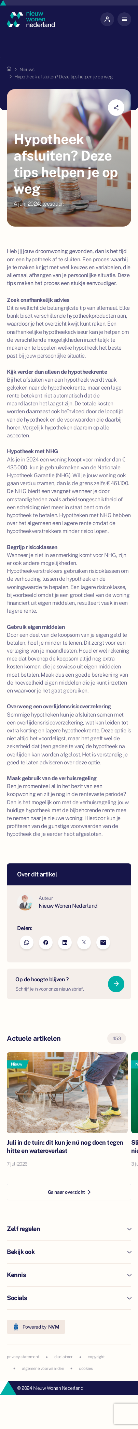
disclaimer (63, 1356)
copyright (96, 1356)
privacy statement (23, 1356)
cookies (86, 1368)
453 (116, 1038)
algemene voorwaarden (43, 1368)
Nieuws (26, 69)
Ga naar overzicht (69, 1192)
